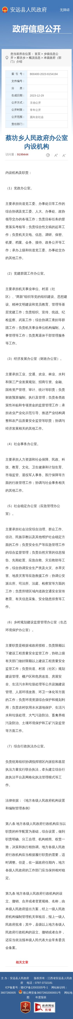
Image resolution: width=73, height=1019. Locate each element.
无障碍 (65, 10)
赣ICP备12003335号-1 (34, 987)
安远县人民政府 (28, 10)
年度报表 (40, 997)
